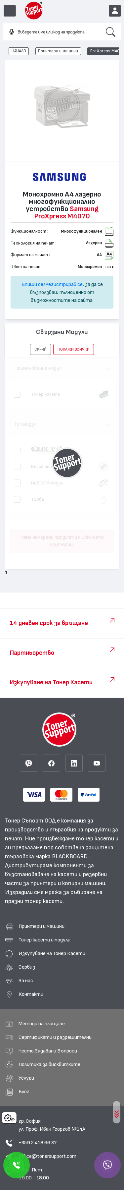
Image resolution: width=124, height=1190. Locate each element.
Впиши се (32, 284)
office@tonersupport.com (47, 1156)
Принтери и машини (58, 51)
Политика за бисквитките (49, 1064)
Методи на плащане (42, 1023)
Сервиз (27, 967)
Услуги (26, 1078)
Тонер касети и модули (44, 939)
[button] (40, 349)
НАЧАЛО (19, 51)
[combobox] (52, 32)
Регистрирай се (64, 284)
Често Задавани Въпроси (48, 1050)
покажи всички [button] (74, 349)
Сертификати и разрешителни (55, 1037)
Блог (24, 1091)
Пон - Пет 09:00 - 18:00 (34, 1173)
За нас (26, 980)
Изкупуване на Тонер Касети (52, 953)
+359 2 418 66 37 (38, 1142)
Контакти (31, 994)
